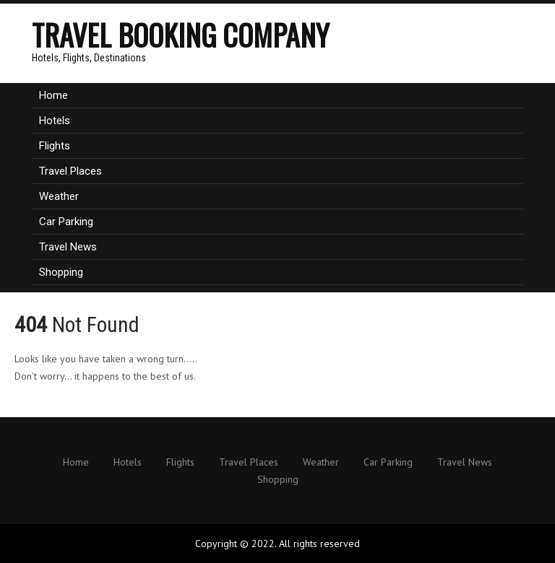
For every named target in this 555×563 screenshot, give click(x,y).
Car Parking (66, 221)
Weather (59, 196)
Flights (54, 145)
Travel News (68, 246)
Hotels (54, 120)
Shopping (61, 272)
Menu (523, 18)
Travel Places (70, 171)
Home (53, 95)
